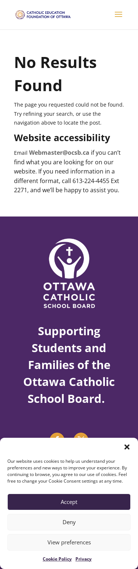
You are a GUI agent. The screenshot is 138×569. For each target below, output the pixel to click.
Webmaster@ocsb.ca (59, 152)
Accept (69, 501)
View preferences (69, 542)
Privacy (83, 559)
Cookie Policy (57, 559)
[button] (127, 447)
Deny (69, 522)
